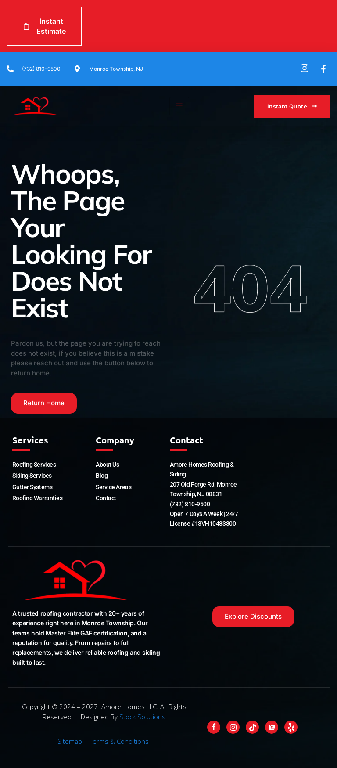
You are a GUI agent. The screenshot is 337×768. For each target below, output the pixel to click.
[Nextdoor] (271, 727)
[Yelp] (291, 727)
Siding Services (32, 475)
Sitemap (69, 741)
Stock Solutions (142, 716)
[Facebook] (213, 727)
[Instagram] (233, 727)
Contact (106, 497)
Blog (102, 475)
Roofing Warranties (37, 497)
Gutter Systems (32, 486)
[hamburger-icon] (179, 106)
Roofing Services (34, 464)
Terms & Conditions (119, 741)
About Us (107, 464)
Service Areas (113, 486)
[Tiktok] (252, 727)
